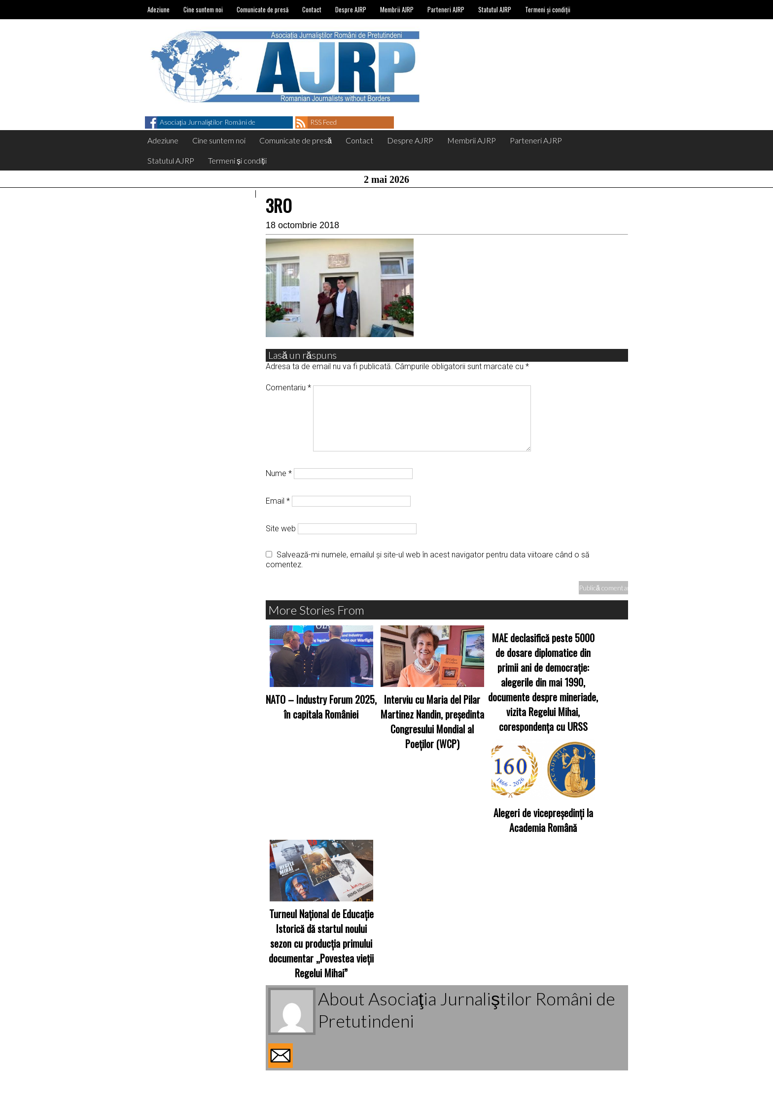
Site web (281, 528)
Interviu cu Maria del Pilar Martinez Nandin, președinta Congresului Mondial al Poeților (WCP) (432, 721)
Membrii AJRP (397, 9)
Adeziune (158, 9)
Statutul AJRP (494, 9)
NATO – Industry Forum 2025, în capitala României (321, 707)
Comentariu (288, 387)
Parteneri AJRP (445, 9)
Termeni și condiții (547, 9)
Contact (311, 9)
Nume (279, 473)
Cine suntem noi (203, 9)
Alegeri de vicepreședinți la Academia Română (543, 820)
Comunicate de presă (262, 9)
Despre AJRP (350, 9)
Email (278, 501)
